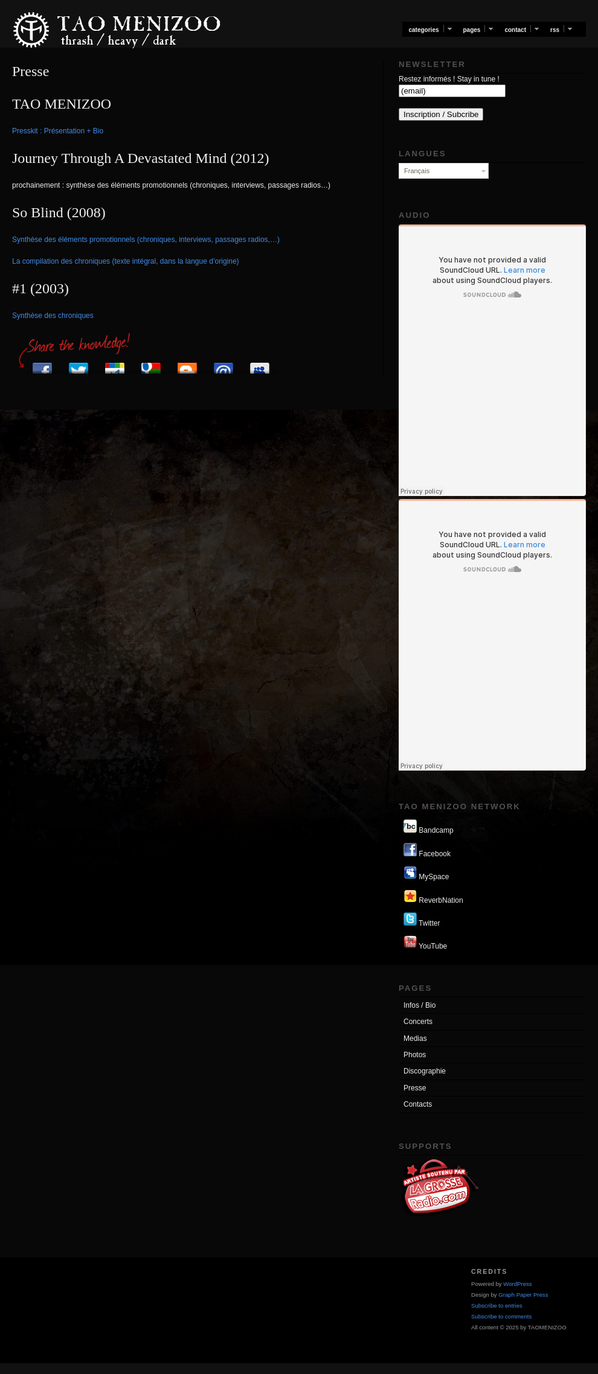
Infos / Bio (419, 1005)
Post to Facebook (42, 365)
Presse (414, 1088)
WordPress (517, 1283)
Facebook (427, 850)
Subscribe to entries (496, 1305)
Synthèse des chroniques (53, 315)
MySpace (426, 873)
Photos (414, 1055)
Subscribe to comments (501, 1316)
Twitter (421, 919)
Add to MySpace (260, 365)
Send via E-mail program (223, 365)
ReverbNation (433, 897)
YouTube (425, 942)
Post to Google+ (115, 365)
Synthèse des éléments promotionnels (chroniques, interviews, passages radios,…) (146, 239)
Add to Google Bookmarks (151, 365)
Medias (415, 1038)
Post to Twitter (78, 365)
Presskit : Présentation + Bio (57, 131)
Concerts (417, 1021)
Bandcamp (428, 827)
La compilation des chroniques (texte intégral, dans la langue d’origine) (125, 261)
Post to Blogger (187, 365)
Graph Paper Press (523, 1294)
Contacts (417, 1104)
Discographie (424, 1071)
